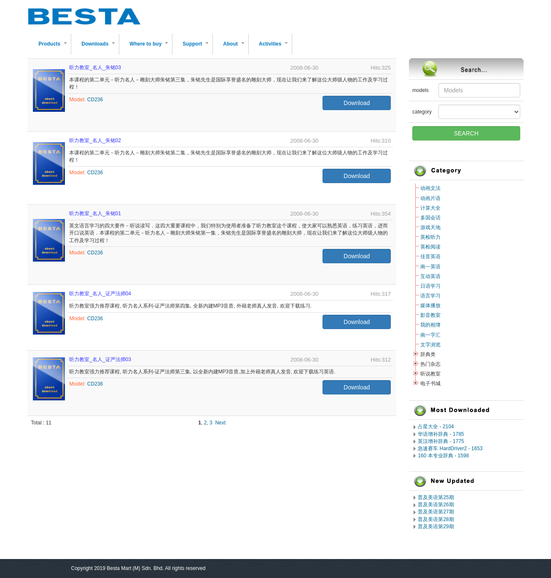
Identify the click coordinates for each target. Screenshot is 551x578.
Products (54, 47)
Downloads (99, 47)
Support (197, 47)
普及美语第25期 (436, 497)
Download (357, 103)
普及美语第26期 (436, 505)
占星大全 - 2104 (436, 426)
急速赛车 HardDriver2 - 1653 (450, 448)
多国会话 (430, 218)
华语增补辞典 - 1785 (441, 434)
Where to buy (150, 47)
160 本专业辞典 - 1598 (443, 456)
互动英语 (430, 276)
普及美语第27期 (436, 512)
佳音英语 (430, 256)
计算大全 (430, 208)
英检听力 (430, 237)
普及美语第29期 (436, 526)
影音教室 (430, 315)
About (235, 47)
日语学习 (430, 286)
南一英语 (430, 267)
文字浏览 (430, 345)
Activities (275, 47)
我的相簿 (430, 325)
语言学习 (430, 296)
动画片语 (430, 198)
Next (220, 423)
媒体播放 (430, 305)
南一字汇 (430, 335)
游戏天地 (430, 227)
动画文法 (430, 188)
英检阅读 (430, 247)
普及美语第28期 (436, 519)
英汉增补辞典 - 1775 (441, 441)
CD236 (95, 100)
